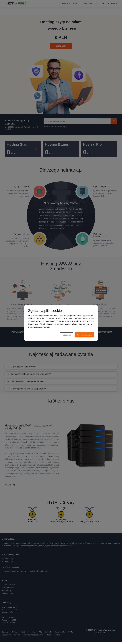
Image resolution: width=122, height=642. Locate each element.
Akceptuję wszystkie (84, 335)
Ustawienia (67, 335)
